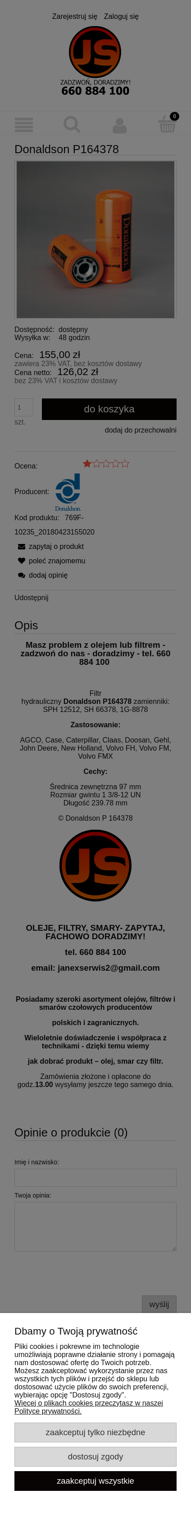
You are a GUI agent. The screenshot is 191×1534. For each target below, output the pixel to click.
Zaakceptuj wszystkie (95, 1480)
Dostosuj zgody (95, 1456)
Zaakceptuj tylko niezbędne (96, 1432)
